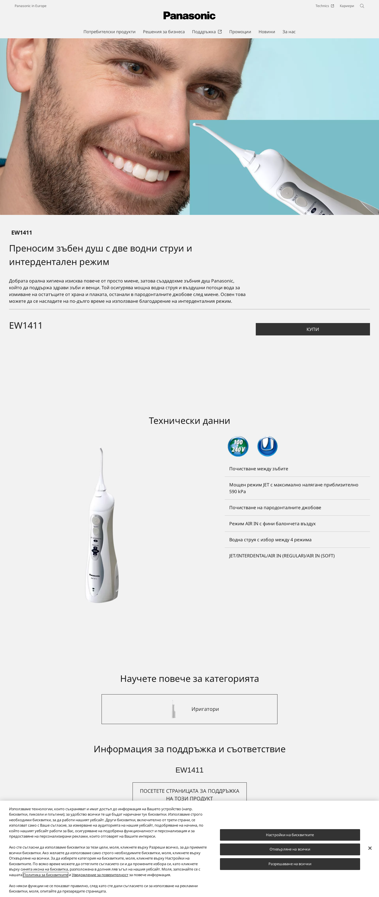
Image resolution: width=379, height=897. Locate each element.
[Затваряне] (370, 848)
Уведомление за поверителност (100, 874)
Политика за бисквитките (45, 874)
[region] (189, 849)
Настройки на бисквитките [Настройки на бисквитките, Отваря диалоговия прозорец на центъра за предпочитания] (290, 834)
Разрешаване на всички (289, 863)
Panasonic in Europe (31, 5)
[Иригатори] (189, 709)
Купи (313, 329)
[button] (313, 329)
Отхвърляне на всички (290, 849)
